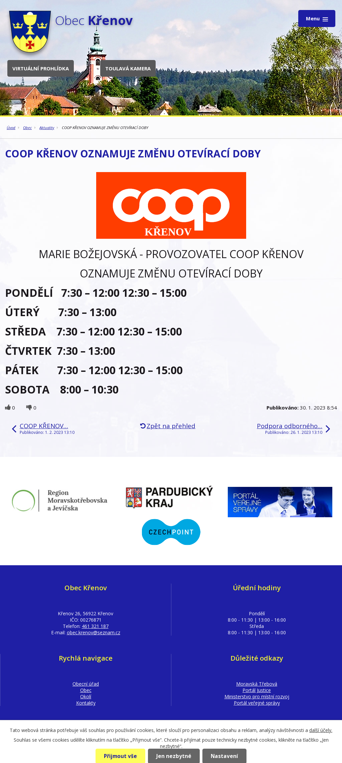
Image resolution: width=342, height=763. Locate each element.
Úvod (11, 127)
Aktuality (46, 127)
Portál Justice (256, 690)
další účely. (320, 730)
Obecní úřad (85, 684)
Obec (27, 127)
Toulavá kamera (128, 68)
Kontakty (86, 703)
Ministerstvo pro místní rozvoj (256, 696)
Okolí (85, 696)
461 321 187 (95, 626)
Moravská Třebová (256, 684)
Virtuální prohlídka (40, 68)
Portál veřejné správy (257, 703)
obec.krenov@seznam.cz (93, 632)
